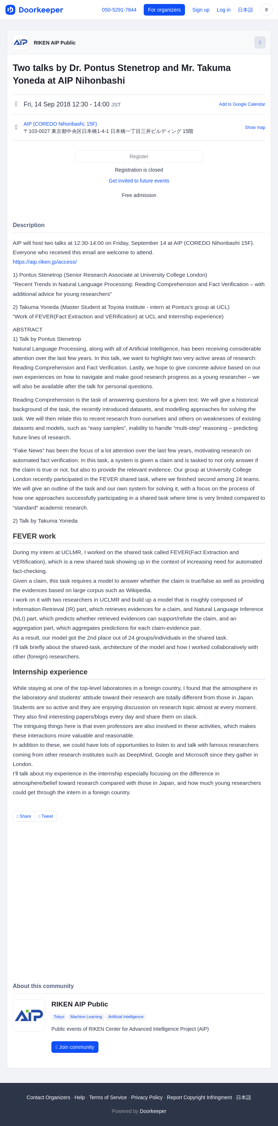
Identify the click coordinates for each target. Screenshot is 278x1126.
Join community (75, 1047)
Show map (255, 127)
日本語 (245, 10)
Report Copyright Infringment (199, 1097)
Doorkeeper (153, 1111)
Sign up (200, 10)
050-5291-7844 (119, 10)
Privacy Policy (147, 1097)
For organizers (164, 10)
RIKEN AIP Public (55, 43)
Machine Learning (86, 1016)
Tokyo (59, 1016)
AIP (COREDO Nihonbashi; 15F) (61, 124)
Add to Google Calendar (242, 104)
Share (24, 816)
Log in (224, 10)
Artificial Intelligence (125, 1016)
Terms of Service (108, 1097)
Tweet (46, 816)
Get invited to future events (139, 181)
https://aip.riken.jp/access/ (45, 262)
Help (80, 1097)
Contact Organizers (49, 1097)
